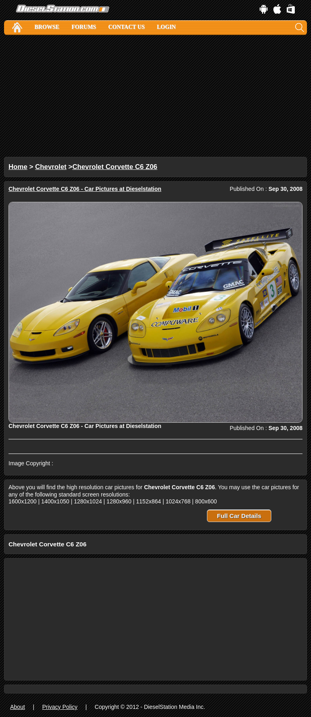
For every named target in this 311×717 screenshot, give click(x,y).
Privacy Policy (59, 707)
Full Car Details (239, 515)
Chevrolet (50, 167)
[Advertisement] (155, 96)
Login (166, 27)
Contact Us (126, 27)
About (17, 707)
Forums (83, 27)
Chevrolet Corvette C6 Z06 (115, 167)
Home (18, 167)
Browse (46, 27)
